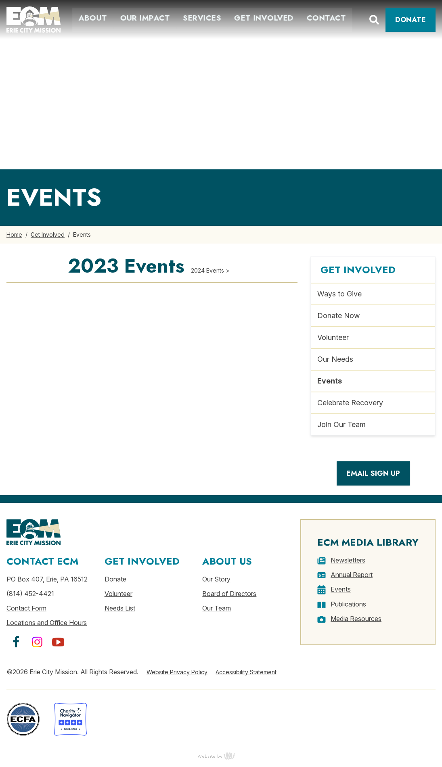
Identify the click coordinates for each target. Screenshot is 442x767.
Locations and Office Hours (46, 623)
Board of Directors (229, 594)
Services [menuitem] (200, 17)
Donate (410, 20)
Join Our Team (341, 424)
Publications (348, 604)
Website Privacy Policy (177, 672)
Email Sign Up (373, 473)
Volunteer (333, 337)
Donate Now (338, 315)
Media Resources (356, 619)
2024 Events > (210, 270)
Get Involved (48, 234)
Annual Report (352, 575)
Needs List (120, 608)
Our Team (216, 608)
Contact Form (26, 608)
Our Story (216, 579)
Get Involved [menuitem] (262, 17)
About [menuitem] (91, 17)
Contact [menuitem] (324, 17)
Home (14, 234)
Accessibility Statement (246, 672)
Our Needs (335, 359)
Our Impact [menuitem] (143, 17)
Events (329, 381)
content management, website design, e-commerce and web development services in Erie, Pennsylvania (221, 756)
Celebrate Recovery (350, 402)
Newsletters (348, 560)
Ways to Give (339, 294)
